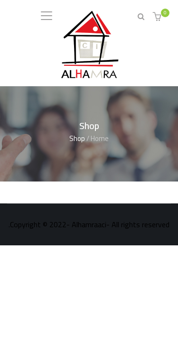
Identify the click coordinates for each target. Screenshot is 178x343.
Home (100, 138)
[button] (158, 17)
